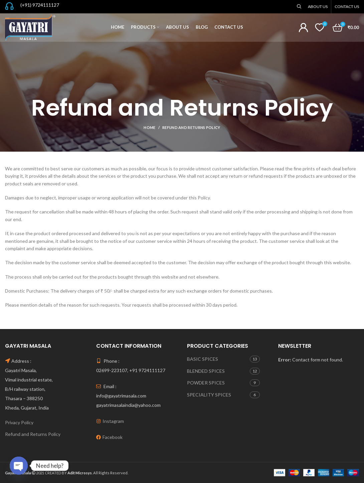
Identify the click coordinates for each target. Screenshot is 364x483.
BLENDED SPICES (206, 371)
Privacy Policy (19, 422)
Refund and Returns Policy (32, 434)
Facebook (113, 437)
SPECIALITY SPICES (209, 394)
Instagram (113, 421)
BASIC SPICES (202, 359)
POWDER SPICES (206, 382)
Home (149, 127)
